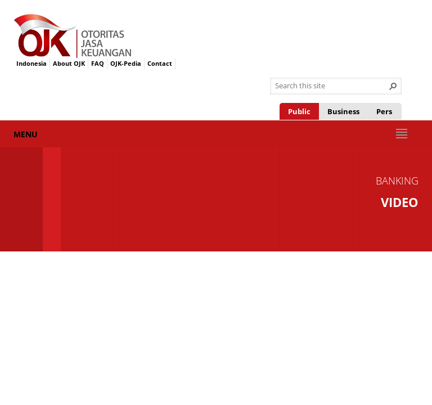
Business (343, 111)
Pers (384, 111)
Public (299, 111)
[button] (393, 86)
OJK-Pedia (125, 63)
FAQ (97, 63)
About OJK (69, 63)
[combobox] (331, 86)
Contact (159, 63)
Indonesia (31, 63)
